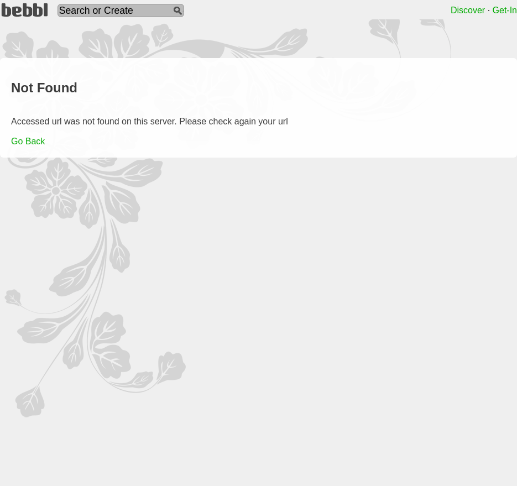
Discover (468, 10)
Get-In (505, 10)
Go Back (28, 141)
